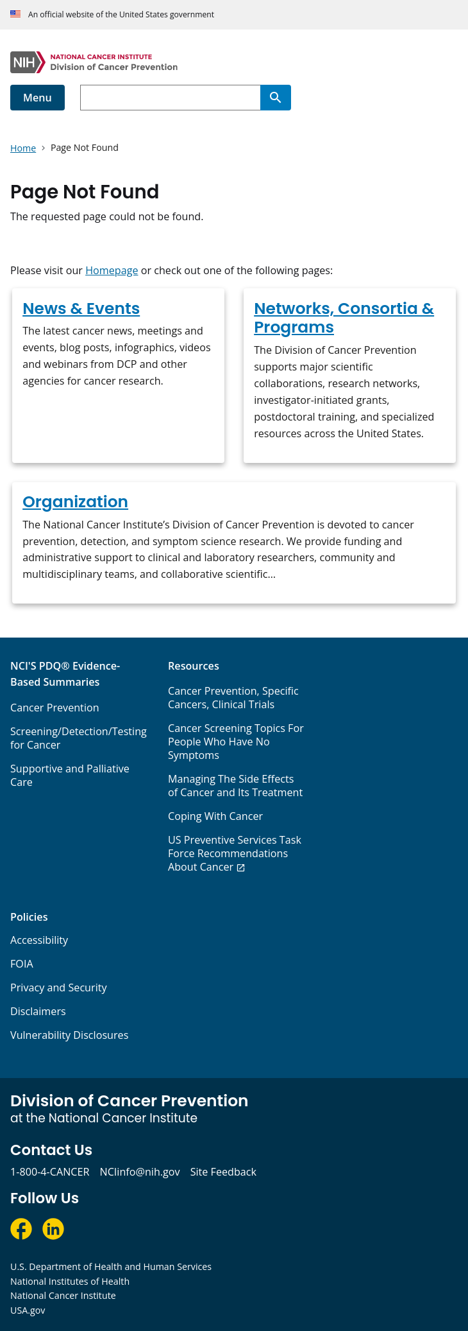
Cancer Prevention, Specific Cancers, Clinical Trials (233, 697)
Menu (37, 98)
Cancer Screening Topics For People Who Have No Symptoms (236, 741)
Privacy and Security (58, 987)
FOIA (21, 964)
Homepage (111, 270)
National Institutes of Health (70, 1281)
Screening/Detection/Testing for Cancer (78, 738)
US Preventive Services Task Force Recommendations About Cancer (234, 853)
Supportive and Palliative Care (70, 775)
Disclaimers (38, 1011)
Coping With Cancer (215, 816)
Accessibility (39, 940)
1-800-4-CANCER (49, 1172)
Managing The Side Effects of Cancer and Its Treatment (235, 785)
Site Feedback (223, 1172)
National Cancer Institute (63, 1295)
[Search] (275, 97)
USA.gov (27, 1310)
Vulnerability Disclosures (69, 1035)
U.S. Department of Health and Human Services (111, 1266)
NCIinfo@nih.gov (139, 1172)
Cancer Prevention (54, 707)
